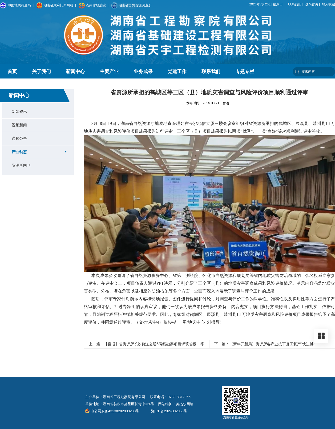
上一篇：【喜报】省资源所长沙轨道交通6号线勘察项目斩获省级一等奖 (148, 344)
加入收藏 (328, 4)
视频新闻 (19, 125)
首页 (12, 71)
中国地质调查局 (15, 5)
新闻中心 (75, 71)
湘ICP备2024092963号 (169, 411)
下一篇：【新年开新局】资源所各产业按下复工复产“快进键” (264, 344)
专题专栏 (244, 71)
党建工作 (177, 71)
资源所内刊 (21, 165)
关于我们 (41, 71)
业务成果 (143, 71)
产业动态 (19, 152)
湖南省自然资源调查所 (131, 5)
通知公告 (19, 138)
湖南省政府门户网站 (54, 5)
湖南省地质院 (92, 5)
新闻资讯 (19, 112)
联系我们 (294, 4)
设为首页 (311, 4)
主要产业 (109, 71)
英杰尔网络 (185, 404)
